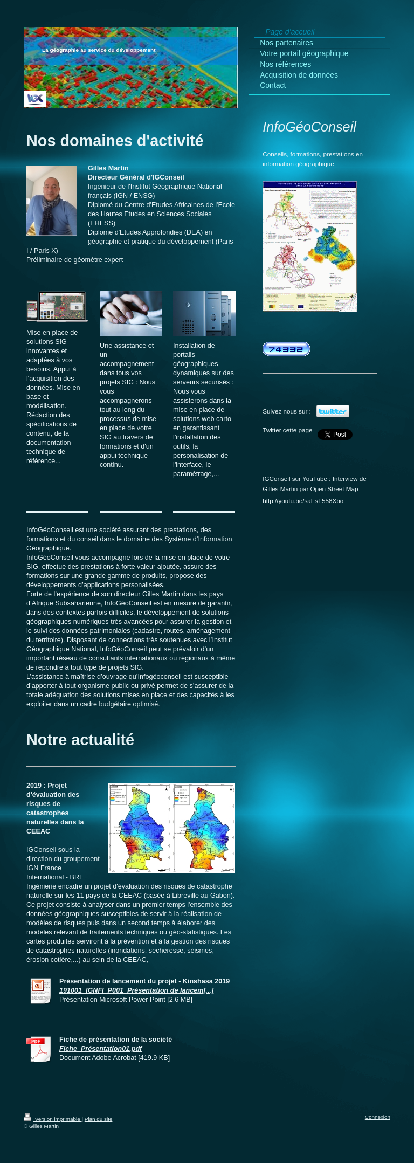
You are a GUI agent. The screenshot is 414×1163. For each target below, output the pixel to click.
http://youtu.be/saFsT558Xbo (303, 500)
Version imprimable (52, 1119)
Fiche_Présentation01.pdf (100, 1048)
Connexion (377, 1117)
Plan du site (99, 1119)
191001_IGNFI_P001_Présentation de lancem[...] (136, 990)
